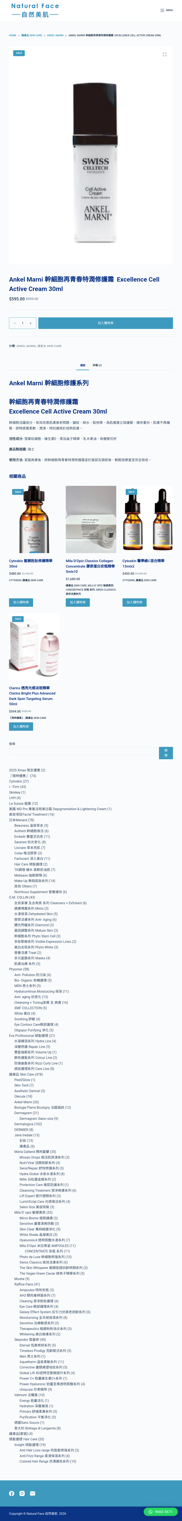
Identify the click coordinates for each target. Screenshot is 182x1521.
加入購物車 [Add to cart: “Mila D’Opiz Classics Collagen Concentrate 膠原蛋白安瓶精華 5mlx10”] (78, 602)
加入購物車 (106, 323)
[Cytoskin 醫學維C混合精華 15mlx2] (148, 519)
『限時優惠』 (16, 718)
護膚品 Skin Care (49, 346)
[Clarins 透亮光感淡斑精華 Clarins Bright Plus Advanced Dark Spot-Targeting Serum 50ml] (34, 646)
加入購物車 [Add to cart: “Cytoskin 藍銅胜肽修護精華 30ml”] (21, 602)
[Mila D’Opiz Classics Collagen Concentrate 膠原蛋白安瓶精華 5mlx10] (91, 519)
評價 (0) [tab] (97, 365)
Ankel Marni (26, 346)
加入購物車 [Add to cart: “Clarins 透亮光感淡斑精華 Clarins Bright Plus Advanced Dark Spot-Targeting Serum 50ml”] (21, 726)
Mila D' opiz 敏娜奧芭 (100, 585)
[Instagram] (22, 1493)
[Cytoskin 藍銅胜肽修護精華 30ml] (34, 519)
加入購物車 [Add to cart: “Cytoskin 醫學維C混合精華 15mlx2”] (134, 602)
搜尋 (12, 744)
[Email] (32, 1493)
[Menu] (166, 10)
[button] (161, 1512)
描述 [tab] (82, 365)
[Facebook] (11, 1493)
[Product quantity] (22, 323)
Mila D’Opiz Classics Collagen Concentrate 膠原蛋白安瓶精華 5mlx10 (90, 566)
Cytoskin (15, 580)
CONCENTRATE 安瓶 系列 (80, 589)
